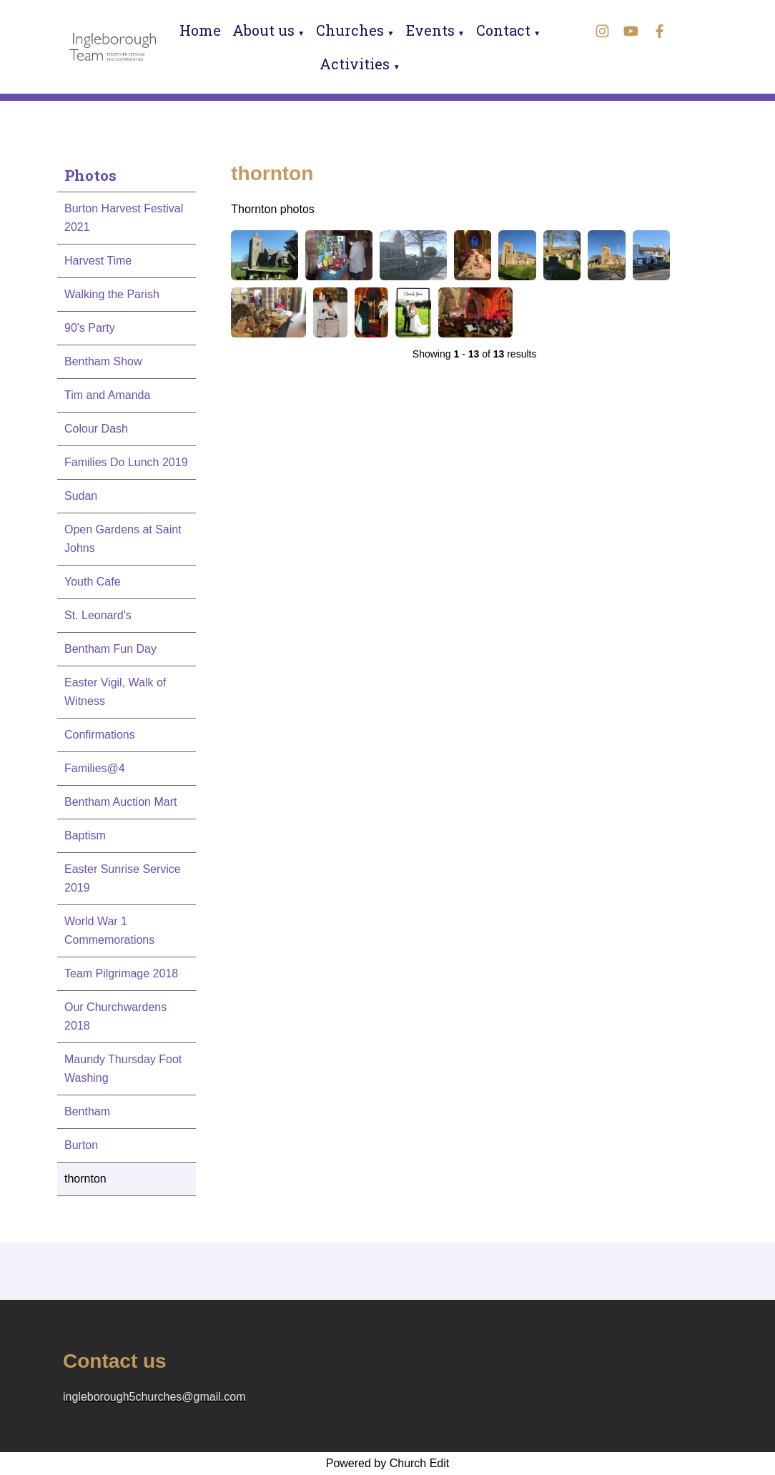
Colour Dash (96, 429)
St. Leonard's (98, 615)
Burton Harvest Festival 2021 (123, 217)
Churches (350, 30)
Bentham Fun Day (110, 649)
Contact (503, 30)
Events (430, 30)
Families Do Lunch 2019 (126, 462)
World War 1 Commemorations (109, 930)
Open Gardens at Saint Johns (123, 538)
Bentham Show (103, 361)
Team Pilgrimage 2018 (121, 973)
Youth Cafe (92, 582)
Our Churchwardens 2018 (115, 1016)
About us (263, 30)
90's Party (89, 328)
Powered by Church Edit (388, 1463)
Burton (81, 1145)
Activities (355, 63)
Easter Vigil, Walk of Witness (115, 691)
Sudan (80, 496)
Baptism (85, 835)
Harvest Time (98, 261)
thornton (85, 1179)
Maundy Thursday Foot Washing (123, 1068)
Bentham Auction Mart (120, 802)
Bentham (87, 1111)
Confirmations (99, 735)
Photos (90, 175)
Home (200, 30)
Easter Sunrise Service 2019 (122, 878)
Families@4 (94, 768)
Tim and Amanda (107, 395)
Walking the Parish (111, 294)
